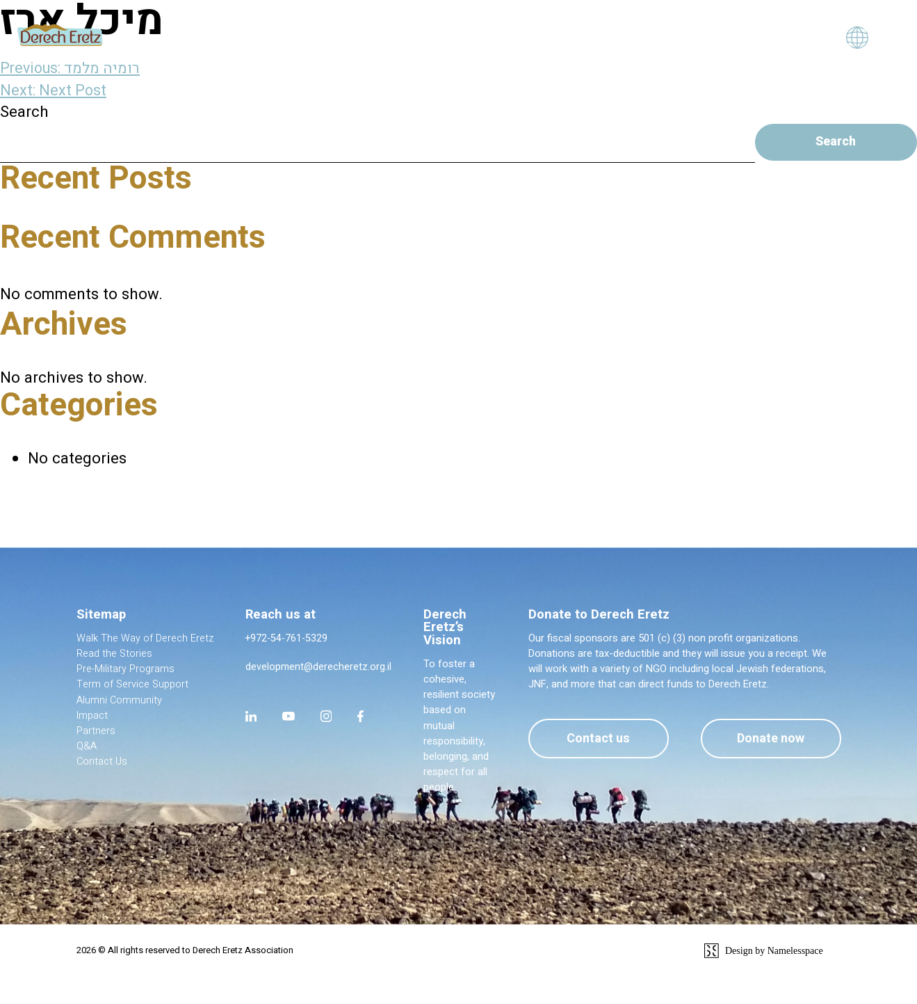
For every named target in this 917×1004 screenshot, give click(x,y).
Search (24, 112)
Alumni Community (119, 701)
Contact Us (102, 763)
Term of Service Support (133, 685)
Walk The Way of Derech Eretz (145, 639)
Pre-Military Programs (125, 670)
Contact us (592, 740)
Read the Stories (114, 655)
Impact (92, 717)
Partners (95, 732)
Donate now (768, 740)
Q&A (86, 747)
